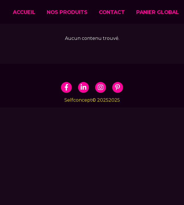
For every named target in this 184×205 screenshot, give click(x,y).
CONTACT (112, 12)
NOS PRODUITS (67, 12)
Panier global (157, 12)
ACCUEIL (24, 12)
